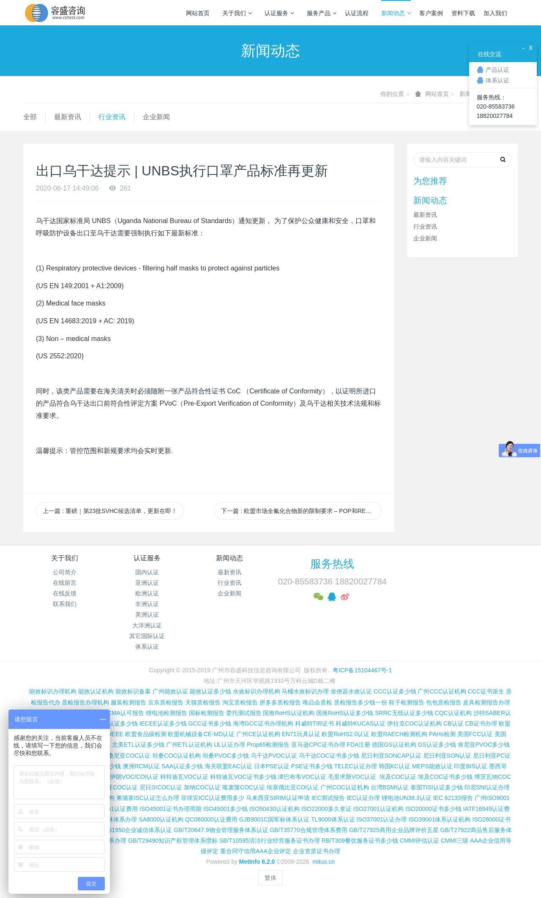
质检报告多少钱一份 (360, 702)
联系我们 (65, 603)
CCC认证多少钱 (395, 691)
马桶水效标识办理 (305, 691)
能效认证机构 (96, 691)
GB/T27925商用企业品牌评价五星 (394, 830)
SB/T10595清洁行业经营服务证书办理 (269, 840)
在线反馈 (65, 593)
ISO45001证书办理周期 (170, 808)
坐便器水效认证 (351, 691)
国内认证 (147, 572)
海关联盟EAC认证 (228, 766)
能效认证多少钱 (210, 691)
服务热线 (332, 563)
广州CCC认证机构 (442, 691)
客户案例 (431, 13)
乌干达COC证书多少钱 (329, 755)
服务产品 (321, 13)
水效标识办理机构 (256, 691)
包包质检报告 (444, 702)
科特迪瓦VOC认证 (184, 776)
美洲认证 (147, 614)
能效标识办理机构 (53, 691)
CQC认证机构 (453, 713)
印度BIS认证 (470, 766)
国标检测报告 (206, 713)
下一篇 (301, 511)
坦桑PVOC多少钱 (225, 755)
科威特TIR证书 (314, 723)
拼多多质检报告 (280, 702)
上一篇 (110, 511)
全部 (30, 116)
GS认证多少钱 (437, 744)
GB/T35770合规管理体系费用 (308, 830)
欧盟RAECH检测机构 (399, 734)
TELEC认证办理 (355, 766)
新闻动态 (396, 13)
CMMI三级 (454, 840)
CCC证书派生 (486, 691)
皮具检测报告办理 (486, 702)
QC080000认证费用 (211, 819)
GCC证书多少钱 (210, 723)
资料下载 (463, 13)
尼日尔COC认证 (160, 787)
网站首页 (198, 13)
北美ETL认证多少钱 (138, 744)
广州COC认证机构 (344, 787)
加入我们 (495, 13)
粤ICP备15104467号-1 (362, 670)
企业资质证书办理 (316, 851)
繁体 (270, 877)
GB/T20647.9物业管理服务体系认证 (221, 830)
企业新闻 (156, 116)
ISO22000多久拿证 (326, 808)
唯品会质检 (317, 702)
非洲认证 (147, 603)
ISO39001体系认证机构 (439, 819)
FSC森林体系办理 (113, 819)
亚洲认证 (147, 582)
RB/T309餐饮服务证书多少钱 (360, 840)
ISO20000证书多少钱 (433, 808)
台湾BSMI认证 (390, 787)
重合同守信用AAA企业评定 (255, 851)
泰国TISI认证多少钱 (436, 787)
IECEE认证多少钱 (163, 723)
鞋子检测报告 (406, 702)
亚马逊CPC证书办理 (318, 744)
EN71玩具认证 (301, 734)
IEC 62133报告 (453, 797)
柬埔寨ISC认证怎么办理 (147, 797)
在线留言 (65, 582)
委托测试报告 (244, 713)
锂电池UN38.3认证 (406, 797)
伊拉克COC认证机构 (414, 723)
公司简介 (65, 572)
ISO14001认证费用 (112, 808)
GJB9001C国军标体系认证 (274, 819)
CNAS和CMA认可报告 (114, 713)
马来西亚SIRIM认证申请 (278, 797)
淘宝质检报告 (240, 702)
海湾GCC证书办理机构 (263, 723)
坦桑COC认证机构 (176, 755)
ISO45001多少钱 (225, 808)
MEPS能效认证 (432, 766)
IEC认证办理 (363, 797)
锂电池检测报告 (166, 713)
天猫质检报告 (203, 702)
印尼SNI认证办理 (487, 787)
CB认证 (453, 723)
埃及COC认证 (398, 776)
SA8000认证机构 (161, 819)
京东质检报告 (165, 702)
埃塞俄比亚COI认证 (293, 787)
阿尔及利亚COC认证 (110, 787)
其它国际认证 (147, 636)
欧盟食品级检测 (146, 734)
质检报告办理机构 (85, 702)
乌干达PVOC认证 (274, 755)
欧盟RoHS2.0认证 (345, 734)
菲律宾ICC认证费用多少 (212, 797)
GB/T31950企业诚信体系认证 (133, 830)
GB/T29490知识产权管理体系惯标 (173, 840)
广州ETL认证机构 (189, 744)
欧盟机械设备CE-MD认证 (201, 734)
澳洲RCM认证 (141, 766)
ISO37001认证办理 (381, 819)
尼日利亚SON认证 (447, 755)
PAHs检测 (442, 734)
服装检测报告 (128, 702)
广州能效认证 (170, 691)
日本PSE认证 (272, 766)
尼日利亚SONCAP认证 (391, 755)
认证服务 (279, 13)
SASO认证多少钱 (115, 723)
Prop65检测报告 (268, 744)
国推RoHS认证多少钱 (344, 713)
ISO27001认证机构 (378, 808)
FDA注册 (358, 744)
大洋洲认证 (147, 625)
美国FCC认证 (475, 734)
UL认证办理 (229, 744)
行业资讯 (112, 116)
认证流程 (357, 13)
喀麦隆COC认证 (243, 787)
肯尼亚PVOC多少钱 (484, 744)
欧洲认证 (147, 593)
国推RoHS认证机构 (288, 713)
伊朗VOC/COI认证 (134, 776)
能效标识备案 (133, 691)
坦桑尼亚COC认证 (126, 755)
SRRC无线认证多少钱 (404, 713)
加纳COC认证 (202, 787)
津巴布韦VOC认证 (303, 776)
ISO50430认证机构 (274, 808)
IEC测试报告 (328, 797)
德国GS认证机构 (394, 744)
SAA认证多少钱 (182, 766)
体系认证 (147, 646)
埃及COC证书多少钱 (445, 776)
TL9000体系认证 (333, 819)
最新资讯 (67, 116)
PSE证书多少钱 (312, 766)
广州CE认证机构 (258, 734)
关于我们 (237, 13)
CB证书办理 (481, 723)
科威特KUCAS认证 (360, 723)
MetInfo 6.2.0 (257, 861)
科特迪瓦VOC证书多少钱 (243, 776)
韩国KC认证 (394, 766)
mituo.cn (323, 861)
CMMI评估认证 (419, 840)
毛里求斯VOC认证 (352, 776)
